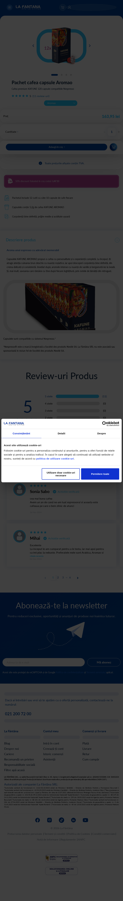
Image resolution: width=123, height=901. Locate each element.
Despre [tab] (101, 433)
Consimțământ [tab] (21, 433)
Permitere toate (100, 474)
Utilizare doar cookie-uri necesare (61, 474)
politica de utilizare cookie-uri (55, 458)
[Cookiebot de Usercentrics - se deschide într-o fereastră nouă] (104, 423)
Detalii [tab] (61, 433)
